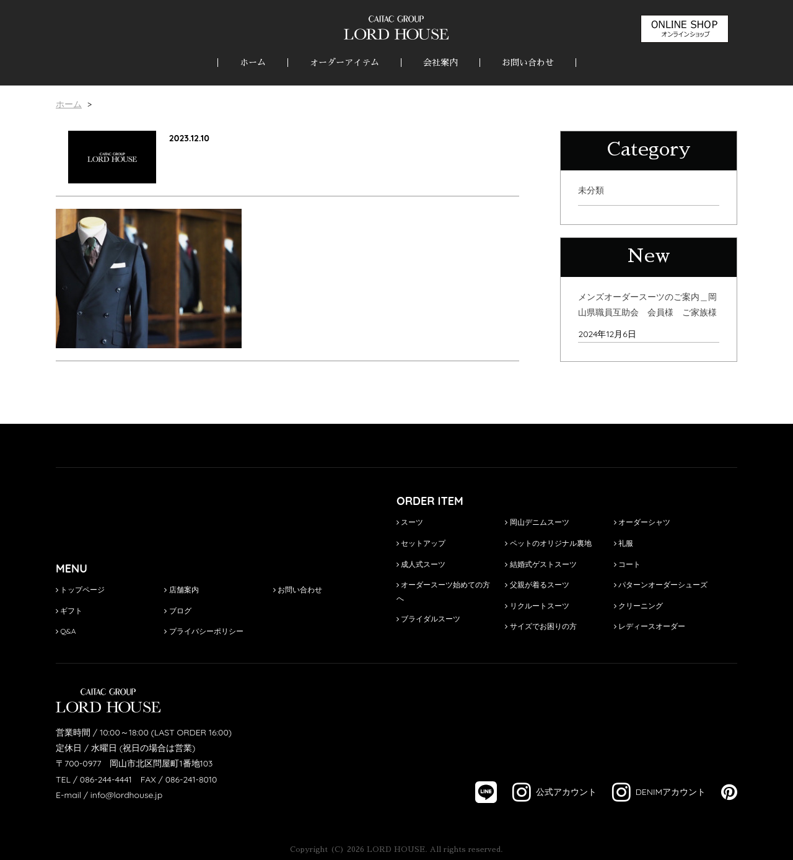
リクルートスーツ (537, 605)
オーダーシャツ (642, 522)
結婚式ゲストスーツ (540, 564)
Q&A (66, 631)
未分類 (591, 190)
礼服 (623, 543)
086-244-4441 (106, 779)
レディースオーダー (649, 626)
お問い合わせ (528, 62)
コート (627, 564)
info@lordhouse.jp (126, 795)
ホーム (253, 62)
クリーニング (638, 605)
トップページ (80, 589)
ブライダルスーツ (428, 618)
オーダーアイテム (344, 62)
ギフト (69, 610)
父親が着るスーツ (537, 584)
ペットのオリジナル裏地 (548, 543)
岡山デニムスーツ (537, 522)
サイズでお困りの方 (540, 626)
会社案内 (440, 62)
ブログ (177, 610)
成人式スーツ (420, 564)
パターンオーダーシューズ (661, 584)
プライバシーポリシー (203, 631)
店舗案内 (181, 589)
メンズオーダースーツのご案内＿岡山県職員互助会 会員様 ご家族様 (647, 304)
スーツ (409, 522)
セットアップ (420, 543)
